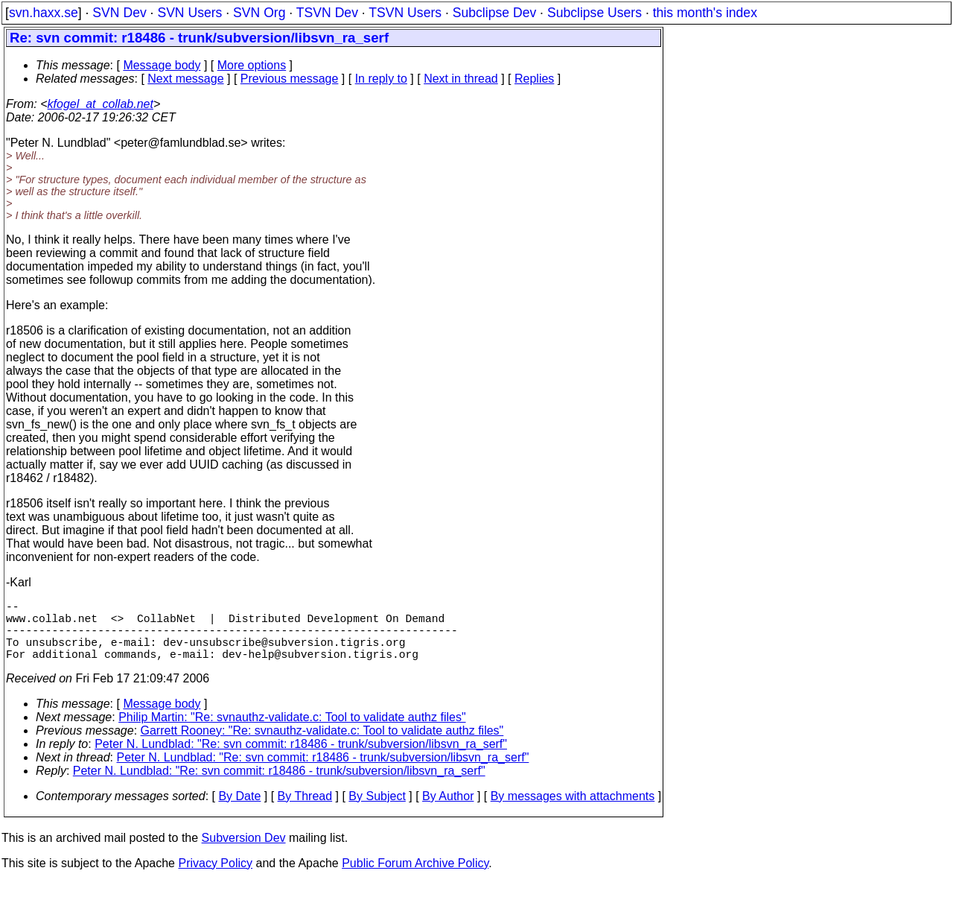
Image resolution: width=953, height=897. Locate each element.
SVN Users (189, 12)
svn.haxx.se (43, 12)
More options (252, 65)
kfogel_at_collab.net (100, 104)
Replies (534, 78)
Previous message (289, 78)
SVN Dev (119, 12)
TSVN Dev (327, 12)
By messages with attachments (573, 811)
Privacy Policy (215, 878)
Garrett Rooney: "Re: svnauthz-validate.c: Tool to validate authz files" (322, 745)
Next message (185, 78)
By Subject (376, 811)
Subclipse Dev (494, 12)
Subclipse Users (594, 12)
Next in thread (461, 78)
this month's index (705, 12)
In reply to (381, 78)
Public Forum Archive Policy (415, 878)
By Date (239, 811)
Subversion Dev (244, 852)
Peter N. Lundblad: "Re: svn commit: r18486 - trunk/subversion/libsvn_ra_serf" (301, 758)
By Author (448, 811)
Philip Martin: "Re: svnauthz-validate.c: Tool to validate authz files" (291, 732)
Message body (161, 65)
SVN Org (259, 12)
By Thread (305, 811)
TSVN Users (405, 12)
